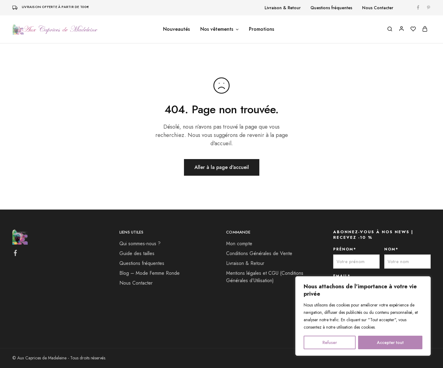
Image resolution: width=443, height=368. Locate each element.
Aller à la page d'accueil (221, 167)
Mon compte (239, 243)
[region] (363, 316)
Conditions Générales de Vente (259, 253)
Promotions (261, 29)
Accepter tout (390, 342)
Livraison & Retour (283, 8)
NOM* (391, 249)
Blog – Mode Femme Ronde (149, 273)
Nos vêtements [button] (219, 29)
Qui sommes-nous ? (140, 243)
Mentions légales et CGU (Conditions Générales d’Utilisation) (264, 277)
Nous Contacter (377, 8)
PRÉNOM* (344, 249)
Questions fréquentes (331, 8)
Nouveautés (176, 29)
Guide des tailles (136, 253)
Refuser (329, 342)
